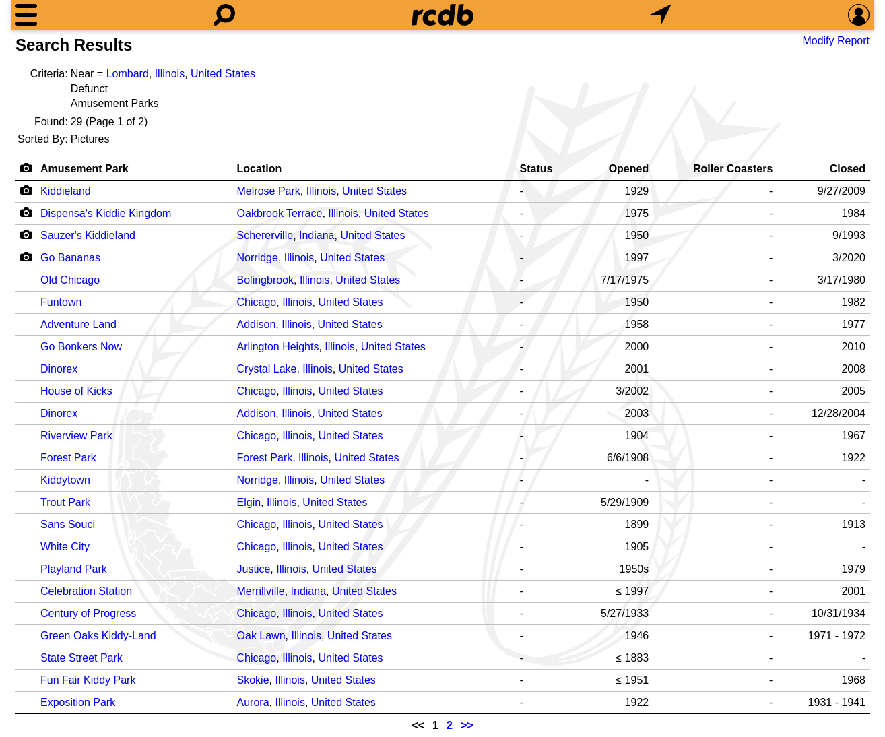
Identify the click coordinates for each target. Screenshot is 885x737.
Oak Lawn (261, 635)
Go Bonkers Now (81, 346)
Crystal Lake (267, 369)
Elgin (249, 502)
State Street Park (81, 658)
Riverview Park (76, 435)
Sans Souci (67, 524)
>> (467, 725)
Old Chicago (70, 280)
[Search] (224, 15)
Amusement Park (84, 168)
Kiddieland (65, 191)
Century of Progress (88, 613)
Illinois (170, 73)
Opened (629, 168)
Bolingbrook (265, 280)
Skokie (253, 680)
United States (223, 73)
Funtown (60, 302)
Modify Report (836, 40)
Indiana (317, 235)
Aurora (253, 702)
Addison (256, 324)
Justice (254, 569)
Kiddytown (65, 480)
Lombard (127, 73)
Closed (847, 168)
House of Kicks (76, 391)
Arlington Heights (278, 346)
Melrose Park (268, 191)
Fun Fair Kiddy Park (87, 680)
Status (536, 168)
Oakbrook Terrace (280, 213)
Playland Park (73, 569)
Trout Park (65, 502)
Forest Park (68, 457)
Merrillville (261, 591)
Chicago (257, 302)
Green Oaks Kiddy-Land (98, 635)
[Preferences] (859, 15)
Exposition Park (77, 702)
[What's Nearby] (660, 15)
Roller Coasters (733, 168)
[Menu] (26, 15)
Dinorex (58, 369)
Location (259, 168)
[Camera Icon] (26, 190)
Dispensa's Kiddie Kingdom (105, 213)
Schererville (265, 235)
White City (65, 546)
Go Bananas (70, 257)
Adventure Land (78, 324)
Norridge (257, 257)
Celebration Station (86, 591)
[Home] (442, 15)
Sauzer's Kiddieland (87, 235)
